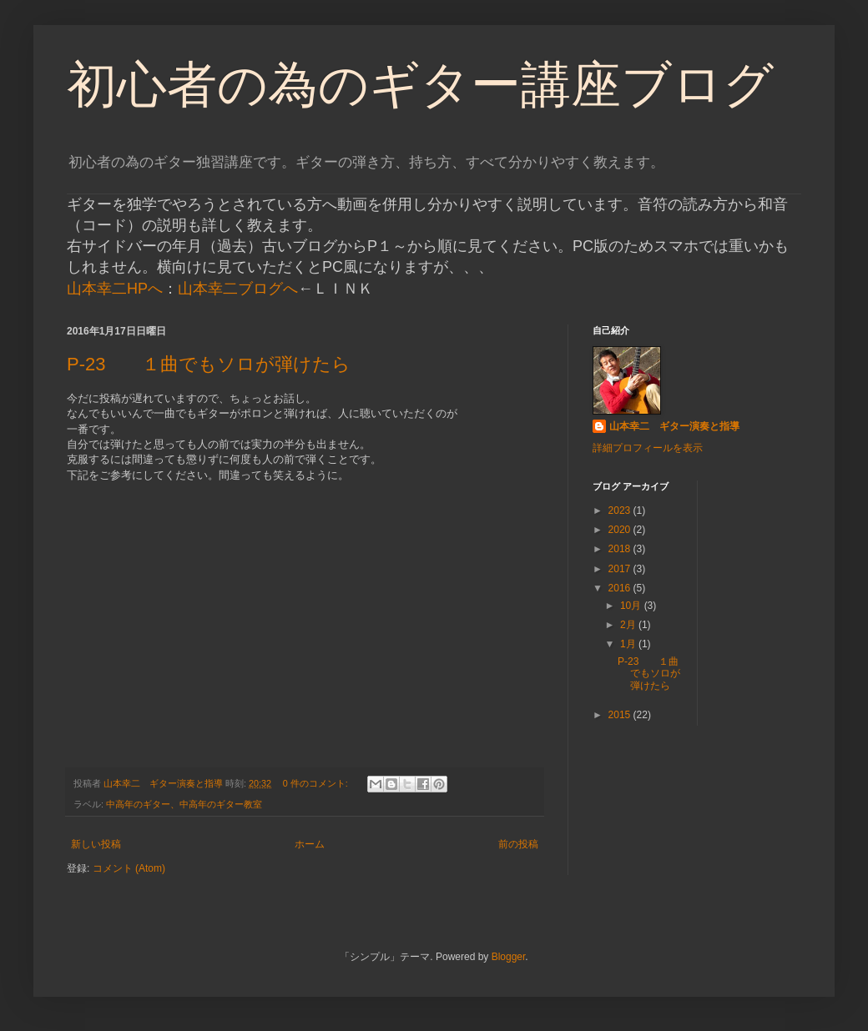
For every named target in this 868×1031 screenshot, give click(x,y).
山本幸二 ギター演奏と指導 (674, 426)
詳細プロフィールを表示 (648, 448)
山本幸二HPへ (115, 288)
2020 (620, 530)
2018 (620, 549)
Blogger (509, 957)
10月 (632, 605)
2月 (629, 625)
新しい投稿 (96, 844)
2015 (620, 715)
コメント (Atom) (129, 868)
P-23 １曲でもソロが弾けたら (209, 364)
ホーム (310, 844)
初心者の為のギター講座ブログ (420, 85)
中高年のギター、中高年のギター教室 (184, 804)
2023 (620, 510)
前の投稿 (518, 844)
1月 (629, 644)
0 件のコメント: (317, 783)
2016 (620, 588)
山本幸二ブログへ (238, 288)
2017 (620, 569)
